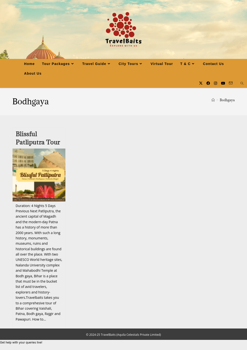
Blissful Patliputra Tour (38, 138)
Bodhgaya (227, 100)
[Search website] (242, 83)
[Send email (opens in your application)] (230, 83)
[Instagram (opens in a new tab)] (215, 83)
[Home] (213, 100)
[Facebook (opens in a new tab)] (208, 83)
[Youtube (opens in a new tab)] (223, 83)
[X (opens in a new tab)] (201, 83)
